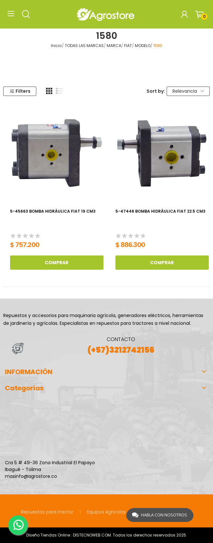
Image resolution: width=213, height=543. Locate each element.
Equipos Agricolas (106, 512)
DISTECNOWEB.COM (92, 535)
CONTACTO (121, 339)
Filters (19, 91)
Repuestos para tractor (47, 512)
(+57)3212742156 (121, 350)
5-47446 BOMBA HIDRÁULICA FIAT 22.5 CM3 (160, 211)
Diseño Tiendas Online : (49, 535)
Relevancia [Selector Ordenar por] (188, 91)
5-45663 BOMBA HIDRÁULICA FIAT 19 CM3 (53, 211)
